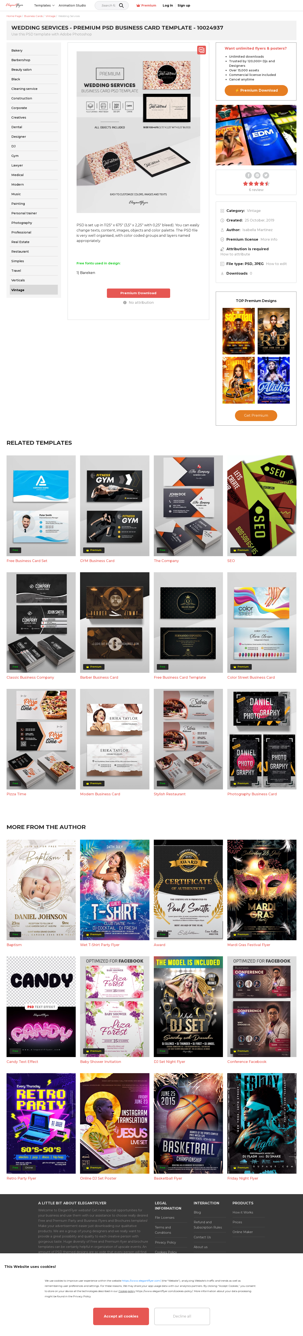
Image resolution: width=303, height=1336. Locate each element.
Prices (237, 1222)
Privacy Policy (165, 1242)
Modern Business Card (100, 794)
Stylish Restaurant (170, 794)
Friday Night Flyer (242, 1178)
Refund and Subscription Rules (208, 1224)
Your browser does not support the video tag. (256, 135)
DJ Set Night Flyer (169, 1062)
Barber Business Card (99, 677)
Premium (250, 5)
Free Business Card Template (180, 677)
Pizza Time (16, 794)
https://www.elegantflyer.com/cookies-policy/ (164, 1291)
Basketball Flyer (168, 1178)
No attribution (138, 302)
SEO (231, 561)
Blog (197, 1212)
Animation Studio (87, 5)
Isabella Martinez (257, 230)
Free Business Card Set (27, 561)
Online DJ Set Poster (98, 1178)
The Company (166, 561)
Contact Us (202, 1237)
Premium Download (138, 293)
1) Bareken (86, 273)
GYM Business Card (97, 561)
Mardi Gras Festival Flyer (248, 945)
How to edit (276, 264)
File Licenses (164, 1218)
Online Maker (243, 1232)
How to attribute (235, 254)
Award (159, 945)
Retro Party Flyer (21, 1178)
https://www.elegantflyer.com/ (141, 1280)
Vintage (254, 211)
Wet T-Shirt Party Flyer (100, 945)
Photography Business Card (252, 794)
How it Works (243, 1212)
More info (268, 239)
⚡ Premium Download (256, 90)
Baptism (14, 945)
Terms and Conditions (163, 1230)
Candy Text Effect (22, 1062)
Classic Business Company (30, 677)
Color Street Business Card (251, 677)
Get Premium (256, 415)
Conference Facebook (247, 1062)
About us (200, 1247)
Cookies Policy (166, 1252)
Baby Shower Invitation (100, 1062)
